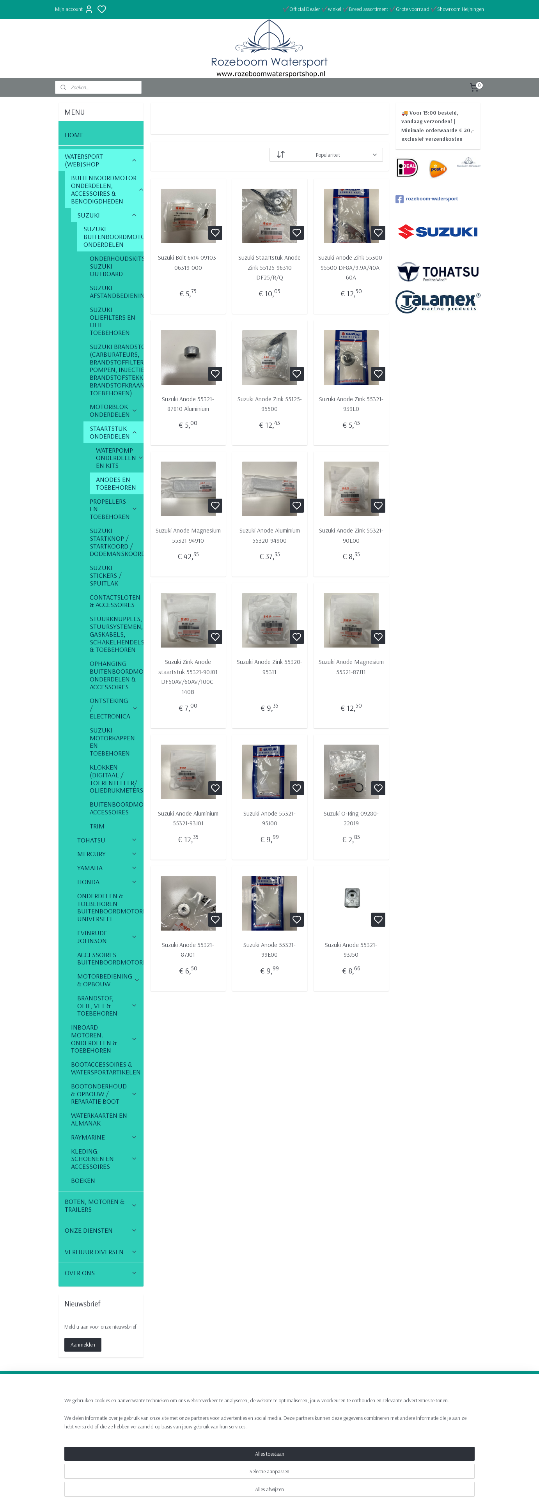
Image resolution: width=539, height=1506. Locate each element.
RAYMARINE (104, 1137)
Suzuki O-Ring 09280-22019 (350, 818)
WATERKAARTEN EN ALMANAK (99, 1119)
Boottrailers (157, 1428)
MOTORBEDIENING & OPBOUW (108, 980)
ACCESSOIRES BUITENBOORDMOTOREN (110, 958)
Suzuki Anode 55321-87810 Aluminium (188, 404)
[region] (218, 1479)
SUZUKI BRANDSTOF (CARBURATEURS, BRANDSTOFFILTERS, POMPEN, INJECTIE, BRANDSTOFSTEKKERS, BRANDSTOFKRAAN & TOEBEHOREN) (117, 369)
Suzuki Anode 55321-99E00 (269, 950)
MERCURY (107, 853)
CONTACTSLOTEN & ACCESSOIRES (115, 601)
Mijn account (74, 9)
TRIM (97, 825)
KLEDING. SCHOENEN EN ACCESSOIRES (104, 1159)
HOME (74, 134)
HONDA (107, 881)
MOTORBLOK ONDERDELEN (114, 410)
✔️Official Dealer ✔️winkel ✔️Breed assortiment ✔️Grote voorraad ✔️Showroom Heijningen (383, 8)
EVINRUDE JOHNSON (107, 936)
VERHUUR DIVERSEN (101, 1251)
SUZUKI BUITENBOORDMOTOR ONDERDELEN (113, 236)
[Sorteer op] (326, 154)
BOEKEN (83, 1180)
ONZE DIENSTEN (101, 1230)
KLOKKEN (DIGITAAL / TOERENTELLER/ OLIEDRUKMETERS (116, 779)
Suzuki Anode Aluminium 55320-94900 (269, 535)
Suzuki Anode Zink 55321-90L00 (351, 535)
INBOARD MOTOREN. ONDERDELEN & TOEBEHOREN (104, 1039)
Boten (150, 1412)
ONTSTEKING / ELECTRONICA (114, 708)
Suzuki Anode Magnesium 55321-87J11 (350, 667)
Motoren (154, 1420)
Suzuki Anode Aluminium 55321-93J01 (188, 818)
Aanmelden (83, 1344)
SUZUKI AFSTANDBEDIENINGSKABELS (117, 291)
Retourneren (416, 1412)
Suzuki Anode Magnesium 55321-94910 (187, 535)
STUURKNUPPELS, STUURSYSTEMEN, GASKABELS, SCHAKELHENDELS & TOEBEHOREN (117, 634)
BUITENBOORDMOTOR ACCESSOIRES (117, 808)
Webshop (154, 1404)
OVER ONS (101, 1272)
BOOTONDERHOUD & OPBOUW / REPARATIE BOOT (104, 1093)
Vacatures (413, 1428)
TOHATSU (107, 839)
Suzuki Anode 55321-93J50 (351, 950)
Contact (410, 1404)
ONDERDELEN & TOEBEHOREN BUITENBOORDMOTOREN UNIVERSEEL (110, 907)
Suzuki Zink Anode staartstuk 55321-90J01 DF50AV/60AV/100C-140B (188, 676)
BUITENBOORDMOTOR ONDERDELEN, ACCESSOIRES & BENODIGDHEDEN (107, 189)
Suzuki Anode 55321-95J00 (269, 818)
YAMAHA (107, 867)
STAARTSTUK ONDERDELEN (114, 432)
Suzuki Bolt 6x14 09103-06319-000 (188, 262)
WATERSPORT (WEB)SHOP (101, 160)
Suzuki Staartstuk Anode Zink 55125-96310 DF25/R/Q (269, 267)
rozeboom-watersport (426, 199)
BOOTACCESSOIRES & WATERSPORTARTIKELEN (107, 1068)
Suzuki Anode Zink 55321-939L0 (351, 404)
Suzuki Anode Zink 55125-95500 (269, 404)
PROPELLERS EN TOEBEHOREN (114, 509)
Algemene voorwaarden (427, 1420)
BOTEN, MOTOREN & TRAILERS (101, 1205)
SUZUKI (107, 215)
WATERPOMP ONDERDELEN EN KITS (120, 458)
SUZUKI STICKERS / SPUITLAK (106, 575)
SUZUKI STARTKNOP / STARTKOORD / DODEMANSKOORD (117, 542)
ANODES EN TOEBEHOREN (116, 483)
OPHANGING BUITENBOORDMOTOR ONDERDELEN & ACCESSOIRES (117, 675)
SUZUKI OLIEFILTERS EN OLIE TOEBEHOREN (112, 321)
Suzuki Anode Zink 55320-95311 (269, 667)
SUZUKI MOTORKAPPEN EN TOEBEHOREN (112, 741)
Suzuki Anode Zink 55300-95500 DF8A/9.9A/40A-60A (351, 267)
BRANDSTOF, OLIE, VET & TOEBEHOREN (107, 1005)
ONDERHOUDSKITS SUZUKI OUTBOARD (117, 266)
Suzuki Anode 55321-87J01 (188, 950)
